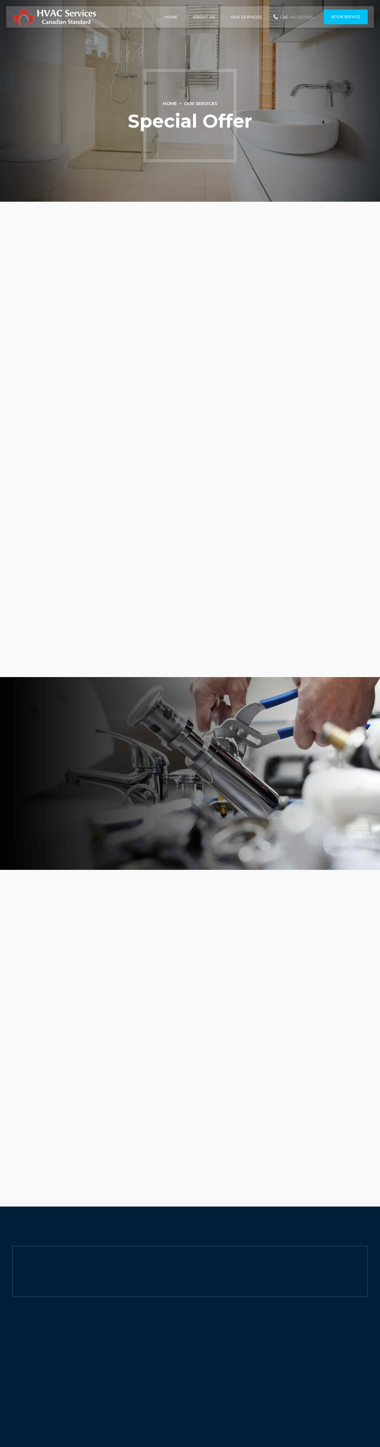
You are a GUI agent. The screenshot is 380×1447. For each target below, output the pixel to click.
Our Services (246, 16)
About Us (204, 16)
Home (170, 16)
